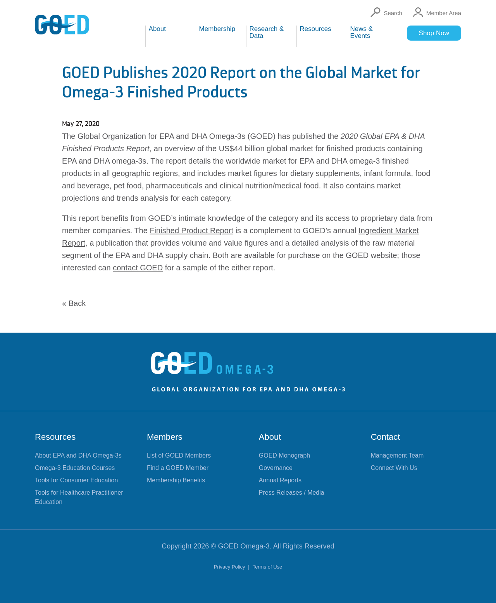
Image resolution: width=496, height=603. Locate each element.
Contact (385, 437)
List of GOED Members (179, 455)
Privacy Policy (230, 567)
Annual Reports (280, 480)
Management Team (397, 455)
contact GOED (138, 267)
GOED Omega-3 (244, 546)
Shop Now (434, 33)
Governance (276, 468)
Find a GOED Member (177, 468)
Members (165, 437)
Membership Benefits (176, 480)
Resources (55, 437)
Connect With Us (394, 468)
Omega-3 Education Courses (75, 468)
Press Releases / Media (291, 492)
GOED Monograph (284, 455)
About (270, 437)
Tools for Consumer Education (76, 480)
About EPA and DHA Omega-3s (78, 455)
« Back (74, 303)
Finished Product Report (191, 230)
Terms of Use (267, 567)
